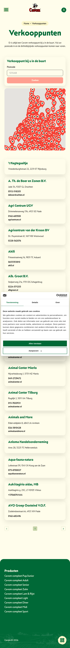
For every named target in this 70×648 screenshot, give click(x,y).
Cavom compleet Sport (16, 611)
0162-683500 (14, 216)
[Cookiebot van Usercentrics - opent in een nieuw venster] (56, 295)
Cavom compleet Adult (16, 580)
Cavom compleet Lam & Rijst (19, 593)
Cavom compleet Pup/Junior (19, 575)
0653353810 (14, 261)
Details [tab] (35, 302)
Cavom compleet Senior (16, 584)
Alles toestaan (35, 343)
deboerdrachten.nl (16, 194)
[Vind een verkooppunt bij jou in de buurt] (62, 640)
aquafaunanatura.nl (17, 473)
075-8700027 (14, 470)
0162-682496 (14, 516)
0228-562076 (14, 240)
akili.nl (11, 265)
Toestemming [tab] (12, 302)
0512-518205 (14, 191)
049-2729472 (14, 378)
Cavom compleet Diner (16, 602)
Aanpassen (35, 351)
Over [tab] (58, 302)
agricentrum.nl (14, 219)
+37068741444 (15, 494)
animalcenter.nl (15, 357)
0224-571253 (14, 286)
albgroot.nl (13, 290)
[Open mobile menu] (6, 10)
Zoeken (35, 80)
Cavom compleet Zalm (16, 589)
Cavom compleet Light (16, 598)
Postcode (11, 67)
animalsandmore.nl (16, 431)
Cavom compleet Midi (15, 607)
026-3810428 (14, 427)
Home (26, 23)
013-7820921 (14, 403)
